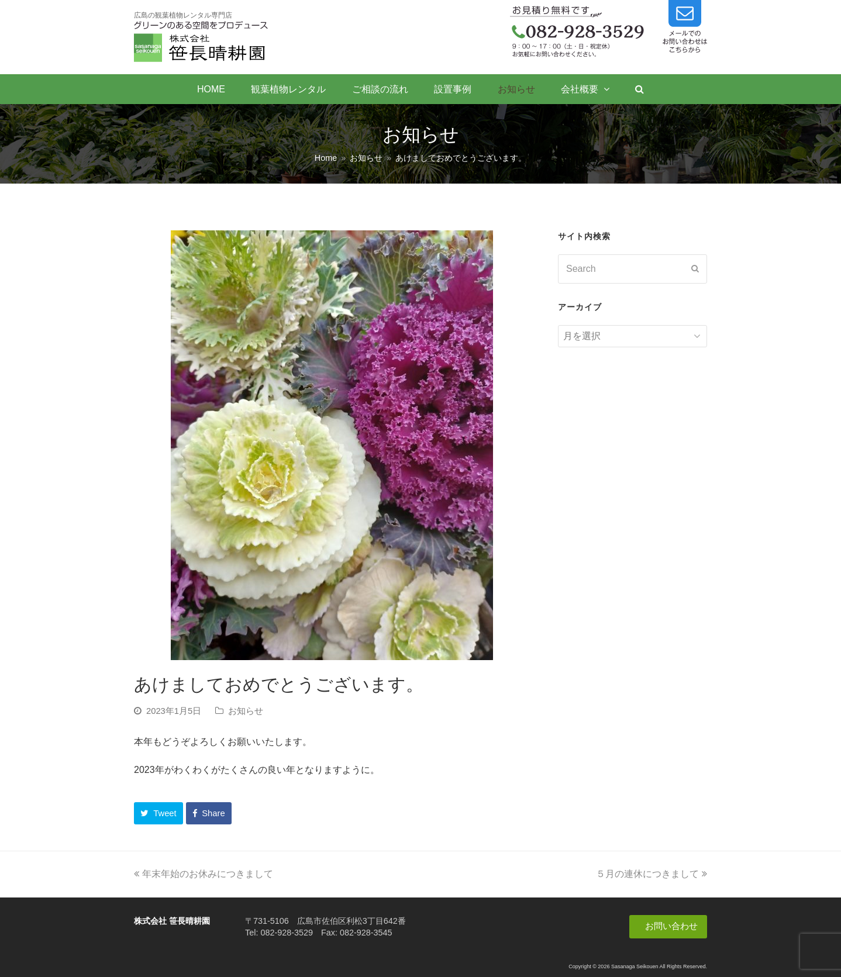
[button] (158, 813)
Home (326, 158)
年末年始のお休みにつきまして (203, 874)
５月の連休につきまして (651, 874)
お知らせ (245, 711)
